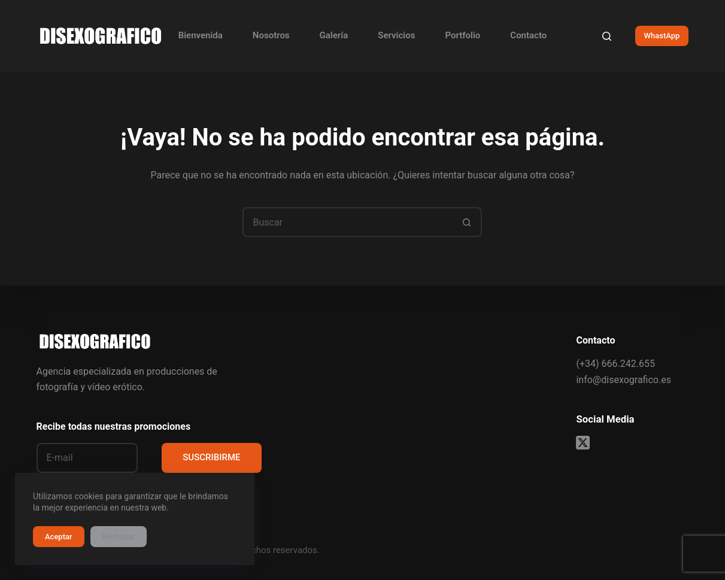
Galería (334, 35)
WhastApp (662, 35)
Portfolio (462, 35)
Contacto (528, 35)
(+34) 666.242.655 (615, 363)
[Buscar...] (347, 222)
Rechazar (118, 536)
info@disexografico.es (623, 379)
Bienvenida (200, 35)
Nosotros (271, 35)
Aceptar (58, 536)
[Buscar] (606, 36)
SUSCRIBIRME (211, 457)
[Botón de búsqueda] (467, 222)
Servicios (396, 35)
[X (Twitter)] (583, 443)
